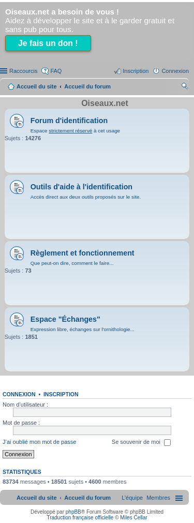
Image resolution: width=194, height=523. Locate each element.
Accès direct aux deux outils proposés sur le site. (86, 197)
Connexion (19, 394)
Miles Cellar (133, 517)
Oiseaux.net (104, 103)
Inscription (61, 394)
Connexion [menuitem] (175, 71)
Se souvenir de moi (141, 442)
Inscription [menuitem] (135, 71)
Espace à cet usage (75, 130)
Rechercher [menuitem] (185, 87)
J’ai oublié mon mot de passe (39, 442)
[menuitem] (158, 498)
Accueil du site (37, 86)
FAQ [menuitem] (56, 71)
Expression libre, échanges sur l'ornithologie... (83, 329)
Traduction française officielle (80, 517)
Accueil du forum (87, 86)
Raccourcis (23, 71)
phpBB (73, 512)
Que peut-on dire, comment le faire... (72, 263)
